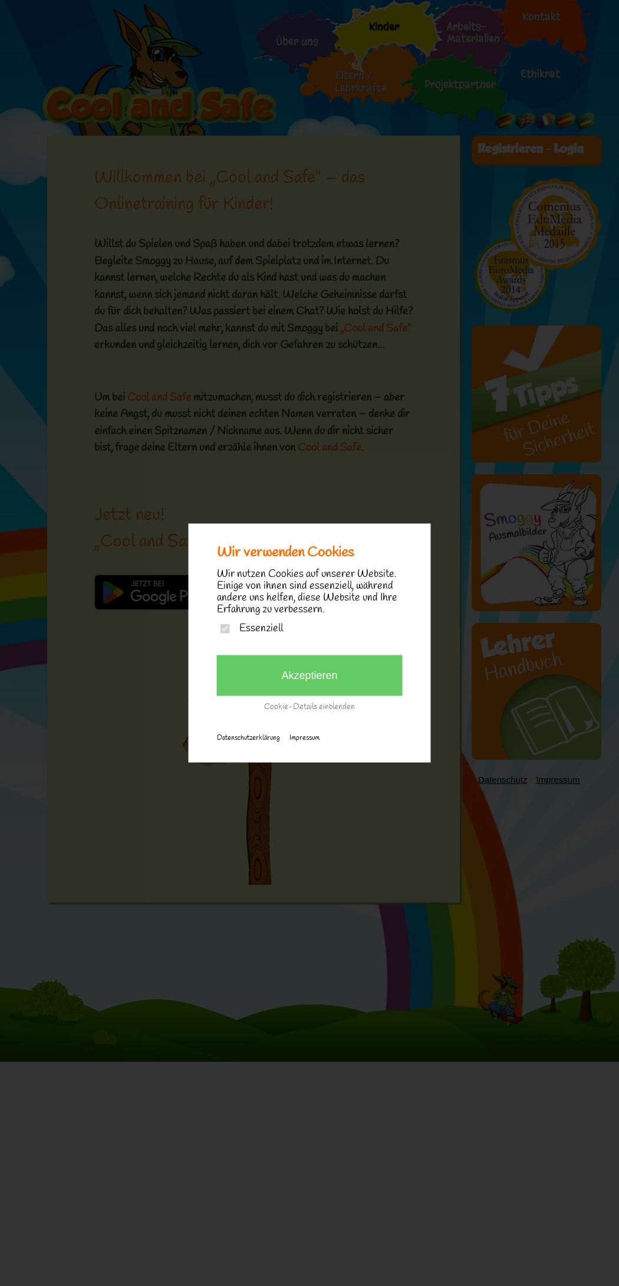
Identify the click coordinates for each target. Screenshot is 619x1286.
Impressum (304, 738)
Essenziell (261, 628)
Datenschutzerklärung (248, 738)
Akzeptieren (309, 675)
